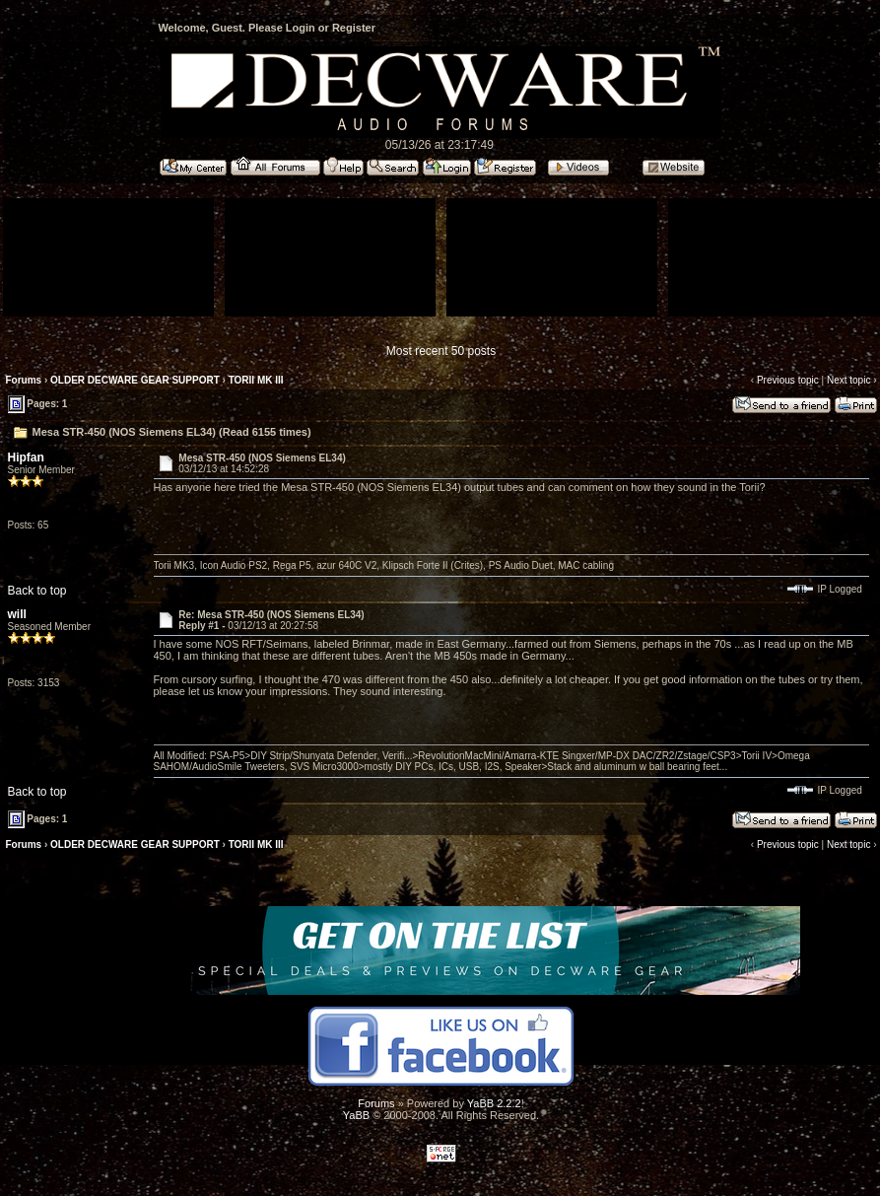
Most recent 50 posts (441, 351)
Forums (24, 380)
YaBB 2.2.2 (494, 1103)
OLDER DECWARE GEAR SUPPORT (135, 380)
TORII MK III (256, 380)
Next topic (848, 380)
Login (300, 28)
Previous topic (788, 380)
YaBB (356, 1115)
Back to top (37, 591)
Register (353, 28)
